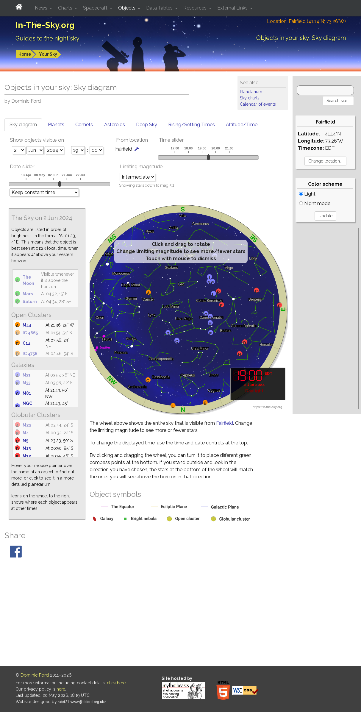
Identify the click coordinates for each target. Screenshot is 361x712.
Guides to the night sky (47, 38)
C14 (27, 343)
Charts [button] (66, 8)
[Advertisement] (326, 318)
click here (116, 682)
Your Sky (48, 54)
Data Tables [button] (160, 8)
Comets (84, 124)
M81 (27, 393)
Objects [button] (127, 8)
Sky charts (250, 98)
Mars (28, 293)
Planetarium (251, 91)
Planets (56, 124)
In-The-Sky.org (45, 25)
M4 (26, 432)
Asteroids (114, 124)
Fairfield (224, 423)
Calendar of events (258, 104)
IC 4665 (30, 332)
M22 (27, 425)
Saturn (30, 301)
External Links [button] (233, 8)
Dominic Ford (35, 675)
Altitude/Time (241, 124)
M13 (27, 448)
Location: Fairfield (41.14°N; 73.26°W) (306, 21)
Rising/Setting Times (191, 124)
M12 (27, 456)
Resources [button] (195, 8)
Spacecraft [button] (96, 8)
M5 (25, 440)
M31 (27, 375)
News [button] (42, 8)
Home (24, 54)
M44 (27, 325)
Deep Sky (146, 124)
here (61, 689)
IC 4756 (30, 353)
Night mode (314, 203)
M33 (26, 382)
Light (307, 194)
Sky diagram (23, 124)
